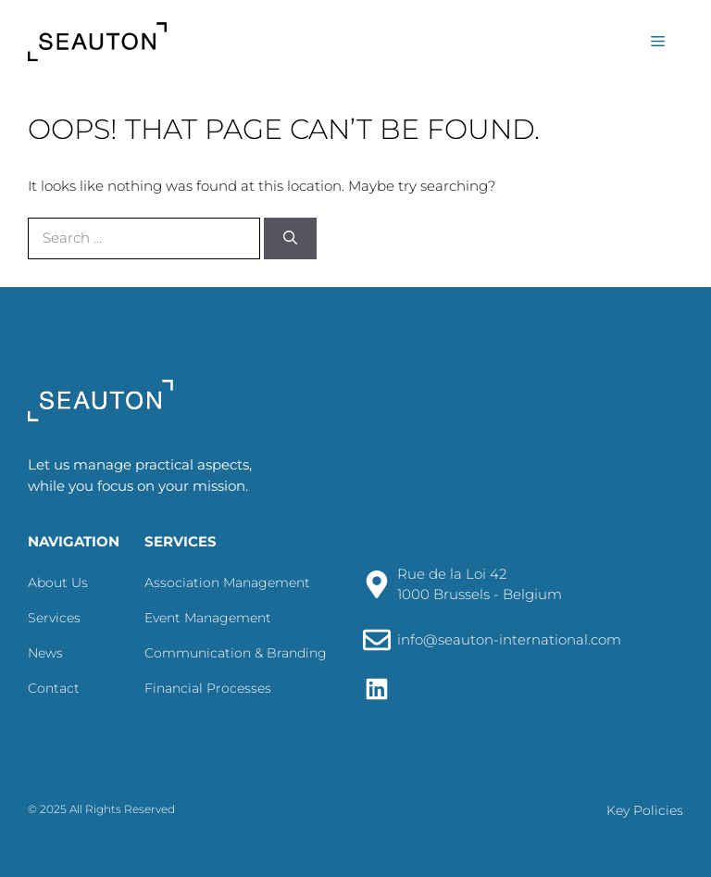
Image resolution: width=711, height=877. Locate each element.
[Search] (290, 238)
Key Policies (644, 810)
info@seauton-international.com (509, 639)
